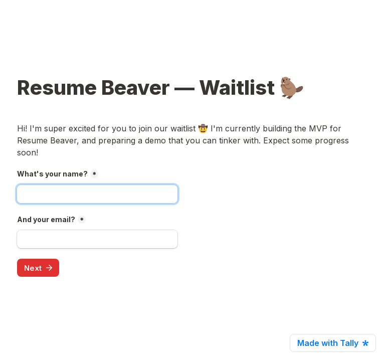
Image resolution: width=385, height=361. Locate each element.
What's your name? (52, 173)
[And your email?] (97, 239)
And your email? (46, 219)
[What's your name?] (97, 194)
